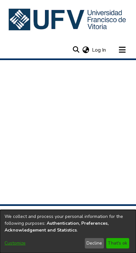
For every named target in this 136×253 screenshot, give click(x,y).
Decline (94, 243)
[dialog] (68, 231)
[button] (68, 19)
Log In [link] (99, 50)
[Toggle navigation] (122, 50)
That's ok (117, 243)
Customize (15, 243)
